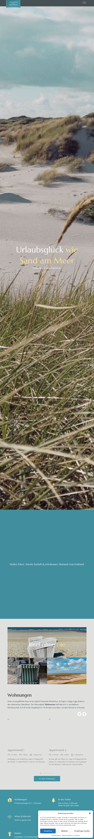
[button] (90, 813)
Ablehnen (64, 831)
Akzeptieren (48, 831)
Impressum (77, 835)
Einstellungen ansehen (82, 831)
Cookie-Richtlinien (56, 835)
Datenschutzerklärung (67, 835)
